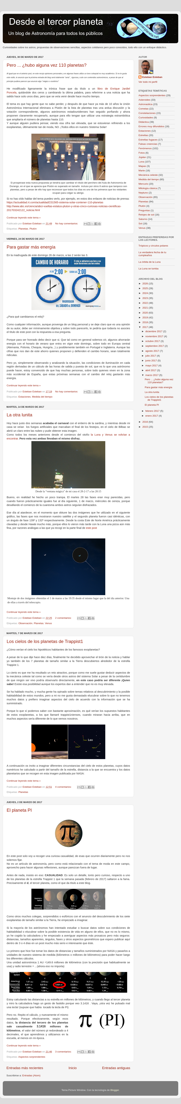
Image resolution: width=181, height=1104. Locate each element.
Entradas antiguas (116, 1068)
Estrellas (143, 135)
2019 (145, 317)
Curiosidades (146, 117)
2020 (145, 312)
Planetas (23, 228)
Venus (48, 623)
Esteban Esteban (152, 77)
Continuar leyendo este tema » (24, 217)
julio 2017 (151, 355)
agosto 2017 (152, 351)
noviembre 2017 (154, 336)
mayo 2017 (151, 365)
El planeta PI (19, 810)
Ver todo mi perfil (148, 82)
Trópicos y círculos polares (153, 245)
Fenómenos (145, 148)
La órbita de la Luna (149, 262)
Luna (141, 161)
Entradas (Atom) (31, 1075)
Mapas (142, 166)
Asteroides (144, 99)
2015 (145, 426)
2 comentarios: (63, 618)
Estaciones (24, 396)
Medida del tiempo (42, 396)
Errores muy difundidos (151, 126)
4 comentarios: (63, 786)
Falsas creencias (148, 144)
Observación (25, 623)
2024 (145, 293)
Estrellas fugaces (148, 139)
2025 (145, 288)
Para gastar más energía (31, 246)
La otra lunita (19, 414)
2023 (145, 298)
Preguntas (144, 210)
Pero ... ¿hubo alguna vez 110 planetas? (46, 65)
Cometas (143, 108)
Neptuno (143, 192)
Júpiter (142, 157)
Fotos (142, 152)
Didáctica (144, 122)
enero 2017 (152, 415)
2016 (145, 421)
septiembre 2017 (155, 346)
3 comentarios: (63, 1051)
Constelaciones (147, 113)
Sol (140, 223)
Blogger (114, 1090)
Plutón (33, 228)
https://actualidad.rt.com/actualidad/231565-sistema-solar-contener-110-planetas (55, 202)
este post (92, 527)
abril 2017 (151, 370)
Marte (142, 170)
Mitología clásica (148, 188)
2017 (145, 327)
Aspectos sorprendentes (31, 1056)
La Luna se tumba (148, 268)
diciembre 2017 (154, 331)
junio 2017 (151, 360)
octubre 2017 (153, 341)
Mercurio (143, 183)
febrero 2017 (152, 411)
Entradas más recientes (24, 1068)
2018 (145, 322)
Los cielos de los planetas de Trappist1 (45, 641)
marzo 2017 (152, 375)
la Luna (95, 434)
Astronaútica (145, 104)
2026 (145, 283)
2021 (145, 307)
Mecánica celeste (148, 175)
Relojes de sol (146, 214)
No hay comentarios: (67, 223)
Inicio (73, 1068)
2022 (145, 303)
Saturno (143, 219)
